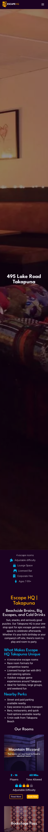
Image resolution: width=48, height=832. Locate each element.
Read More (16, 797)
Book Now (32, 797)
